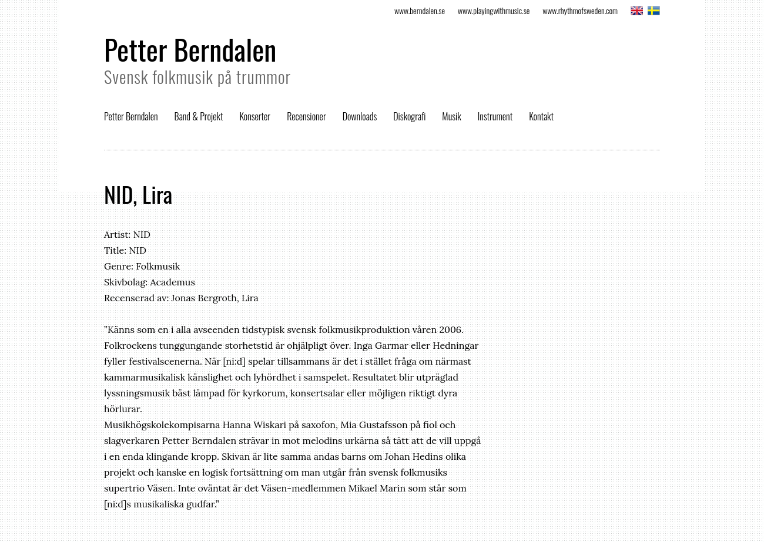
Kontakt (541, 116)
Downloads (360, 116)
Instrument (495, 116)
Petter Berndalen (190, 49)
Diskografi (409, 116)
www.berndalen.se (419, 10)
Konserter (254, 116)
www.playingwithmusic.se (494, 10)
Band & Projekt (199, 116)
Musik (451, 116)
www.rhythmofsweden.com (580, 10)
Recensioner (306, 116)
